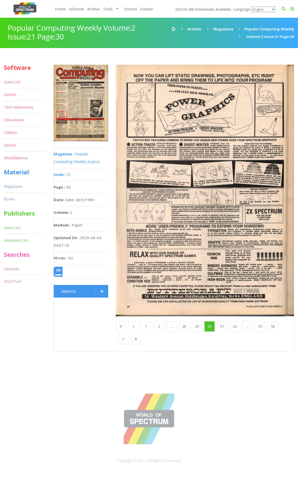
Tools (108, 8)
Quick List (12, 81)
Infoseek (76, 8)
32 (235, 326)
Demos (10, 145)
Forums (130, 8)
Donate (146, 8)
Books (9, 198)
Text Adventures (18, 107)
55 (260, 326)
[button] (292, 8)
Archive (93, 8)
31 (222, 326)
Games (10, 94)
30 (210, 326)
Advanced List (16, 240)
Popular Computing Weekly (269, 29)
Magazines (223, 29)
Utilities (10, 132)
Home (60, 8)
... (171, 326)
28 (184, 326)
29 (197, 326)
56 (273, 326)
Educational (14, 119)
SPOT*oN (12, 281)
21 (62, 174)
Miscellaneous (16, 157)
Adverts (68, 291)
